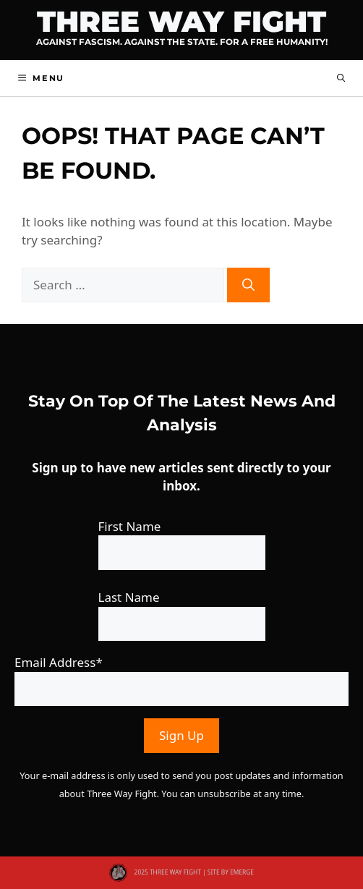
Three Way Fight (181, 21)
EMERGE (242, 872)
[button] (341, 78)
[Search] (248, 285)
